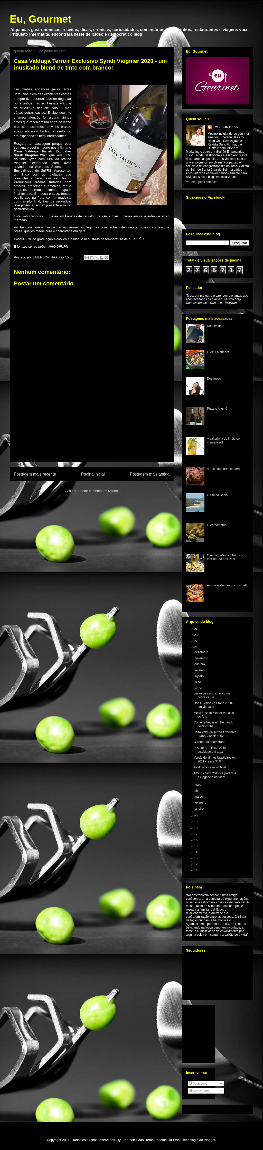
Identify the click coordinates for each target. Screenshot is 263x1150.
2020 (195, 816)
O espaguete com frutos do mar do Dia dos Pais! (225, 557)
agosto (199, 676)
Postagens (198, 1083)
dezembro (201, 652)
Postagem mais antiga (150, 474)
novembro (201, 658)
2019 (195, 822)
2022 (195, 641)
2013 (195, 858)
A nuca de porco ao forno (224, 469)
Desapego (214, 378)
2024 (195, 629)
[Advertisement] (91, 432)
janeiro (199, 808)
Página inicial (93, 474)
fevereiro (200, 802)
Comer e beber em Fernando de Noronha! (213, 724)
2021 (195, 647)
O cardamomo (217, 525)
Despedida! (215, 326)
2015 (195, 846)
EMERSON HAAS (225, 127)
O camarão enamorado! (210, 742)
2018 (195, 828)
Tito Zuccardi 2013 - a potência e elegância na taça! (215, 775)
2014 (195, 852)
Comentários (199, 1091)
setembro (201, 670)
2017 (195, 834)
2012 (195, 864)
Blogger (209, 1140)
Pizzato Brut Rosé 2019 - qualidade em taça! (211, 749)
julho (198, 682)
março (199, 796)
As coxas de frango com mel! (227, 585)
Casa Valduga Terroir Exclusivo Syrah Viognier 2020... (215, 734)
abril (197, 791)
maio (198, 784)
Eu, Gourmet (40, 19)
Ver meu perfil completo (202, 182)
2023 (195, 635)
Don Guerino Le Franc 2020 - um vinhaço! (214, 705)
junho (198, 688)
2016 (195, 840)
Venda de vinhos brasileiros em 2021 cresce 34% (215, 759)
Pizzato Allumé (217, 408)
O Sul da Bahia (217, 495)
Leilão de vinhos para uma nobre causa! (212, 695)
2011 (195, 870)
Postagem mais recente (35, 474)
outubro (200, 664)
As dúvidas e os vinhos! (210, 767)
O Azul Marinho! (218, 352)
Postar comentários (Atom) (98, 491)
